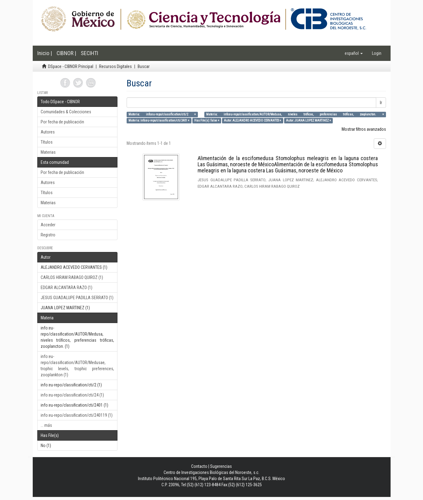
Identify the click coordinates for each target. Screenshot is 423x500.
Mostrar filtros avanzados (364, 129)
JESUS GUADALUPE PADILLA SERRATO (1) (77, 297)
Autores (48, 132)
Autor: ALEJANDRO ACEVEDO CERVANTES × (252, 120)
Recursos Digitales (115, 66)
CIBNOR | (66, 53)
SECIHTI (89, 53)
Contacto (199, 466)
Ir (381, 102)
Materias (48, 152)
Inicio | (44, 53)
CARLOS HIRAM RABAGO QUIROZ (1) (72, 277)
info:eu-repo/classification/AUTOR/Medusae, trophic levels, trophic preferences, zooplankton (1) (77, 365)
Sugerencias (221, 466)
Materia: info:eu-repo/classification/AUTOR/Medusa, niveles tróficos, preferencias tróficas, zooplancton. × (295, 114)
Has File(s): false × (206, 120)
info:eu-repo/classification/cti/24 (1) (72, 395)
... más (46, 425)
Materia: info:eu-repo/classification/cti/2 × (162, 114)
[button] (353, 53)
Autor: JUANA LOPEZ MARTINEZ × (308, 120)
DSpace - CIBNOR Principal (70, 66)
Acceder (48, 224)
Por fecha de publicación (62, 121)
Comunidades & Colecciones (66, 111)
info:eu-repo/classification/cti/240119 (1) (77, 415)
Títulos (47, 142)
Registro (48, 234)
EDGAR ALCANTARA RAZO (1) (66, 287)
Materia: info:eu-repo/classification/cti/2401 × (158, 120)
